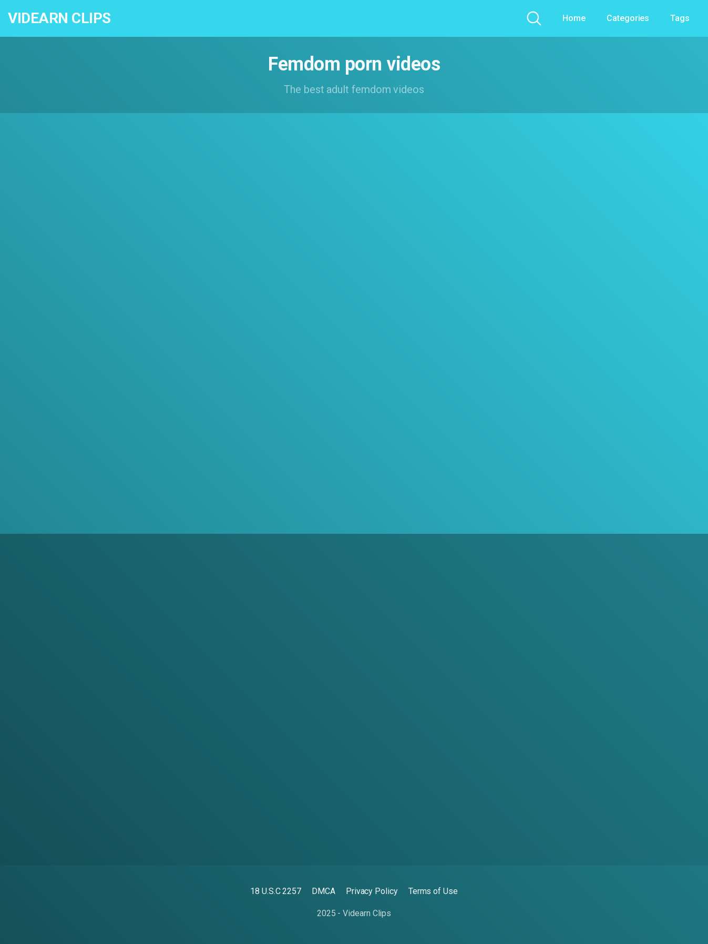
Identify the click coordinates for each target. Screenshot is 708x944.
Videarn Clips (59, 18)
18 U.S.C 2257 (275, 891)
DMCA (323, 891)
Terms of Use (433, 891)
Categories (628, 18)
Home (574, 18)
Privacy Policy (372, 891)
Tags (680, 18)
